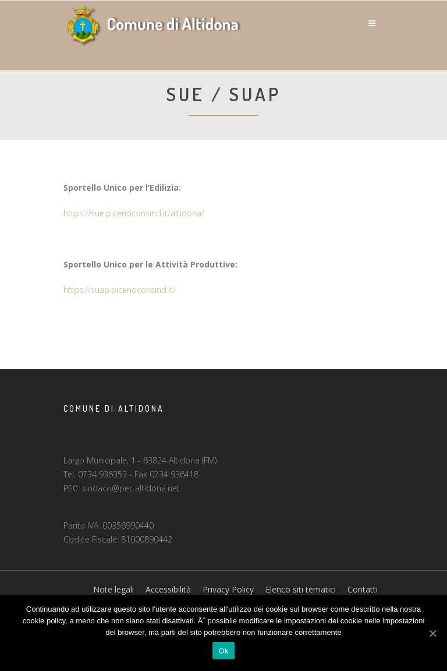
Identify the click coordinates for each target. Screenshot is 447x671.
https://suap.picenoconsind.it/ (119, 289)
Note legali (113, 589)
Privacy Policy (228, 589)
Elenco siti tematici (300, 589)
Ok (223, 651)
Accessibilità (168, 589)
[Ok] (432, 633)
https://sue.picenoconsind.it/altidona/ (133, 213)
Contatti (362, 589)
